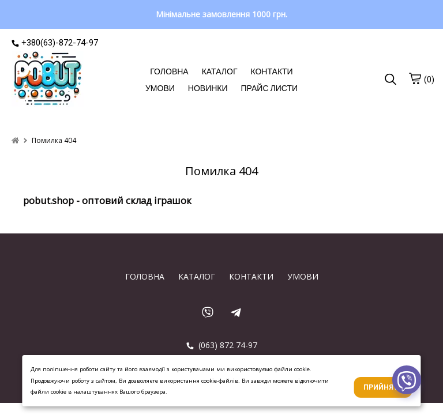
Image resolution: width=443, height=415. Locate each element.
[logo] (48, 80)
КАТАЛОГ (220, 71)
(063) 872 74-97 (221, 344)
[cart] (415, 78)
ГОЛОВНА (169, 71)
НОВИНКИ (208, 88)
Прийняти (383, 387)
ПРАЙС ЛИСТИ (269, 88)
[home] (15, 140)
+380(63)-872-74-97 (55, 42)
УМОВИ (160, 88)
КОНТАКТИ (271, 71)
